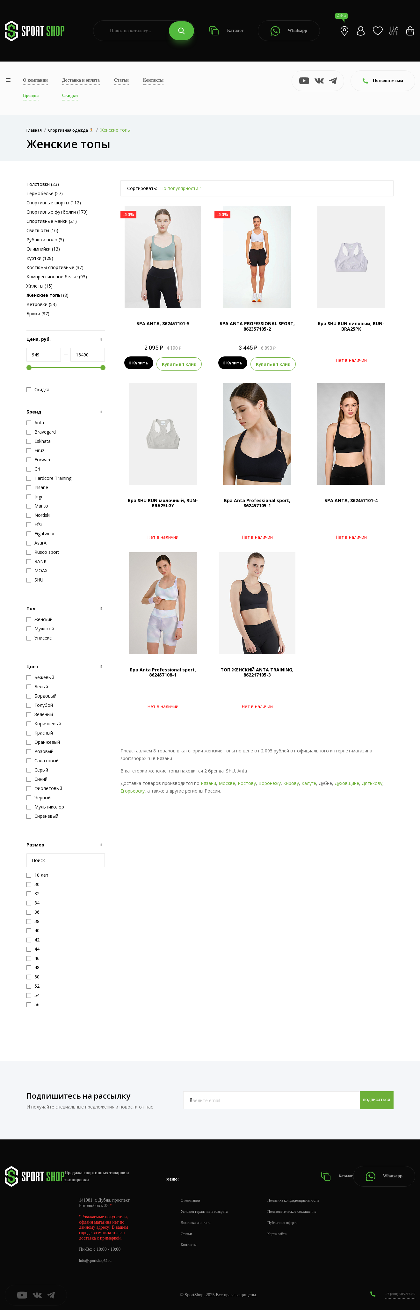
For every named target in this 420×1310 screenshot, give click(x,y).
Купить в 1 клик (179, 363)
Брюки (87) (37, 314)
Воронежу (269, 781)
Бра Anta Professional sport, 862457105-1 (257, 501)
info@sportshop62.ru (98, 1260)
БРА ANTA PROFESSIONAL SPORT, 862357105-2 (257, 326)
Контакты (153, 80)
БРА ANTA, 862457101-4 (351, 498)
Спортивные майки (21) (51, 221)
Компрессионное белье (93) (56, 277)
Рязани (208, 781)
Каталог (226, 31)
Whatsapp (289, 31)
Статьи (121, 80)
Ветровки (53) (41, 304)
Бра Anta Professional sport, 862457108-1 (163, 670)
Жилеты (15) (39, 286)
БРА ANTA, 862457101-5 (163, 323)
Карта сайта (287, 1233)
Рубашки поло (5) (45, 240)
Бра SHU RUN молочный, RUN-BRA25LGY (163, 501)
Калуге (308, 781)
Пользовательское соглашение (304, 1211)
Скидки (70, 95)
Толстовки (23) (42, 184)
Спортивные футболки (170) (57, 212)
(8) (47, 295)
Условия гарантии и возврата (208, 1211)
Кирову (291, 781)
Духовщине (347, 781)
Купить (138, 363)
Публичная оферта (293, 1222)
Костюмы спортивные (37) (54, 267)
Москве (227, 781)
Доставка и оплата (81, 80)
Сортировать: (142, 188)
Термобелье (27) (44, 193)
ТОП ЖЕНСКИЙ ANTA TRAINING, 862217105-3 (257, 670)
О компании (35, 80)
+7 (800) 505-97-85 (397, 1294)
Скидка (37, 389)
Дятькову (372, 781)
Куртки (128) (39, 258)
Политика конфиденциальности (306, 1200)
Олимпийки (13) (43, 249)
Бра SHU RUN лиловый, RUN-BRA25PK (351, 326)
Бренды (31, 95)
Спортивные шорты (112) (53, 203)
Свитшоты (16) (42, 230)
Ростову (247, 781)
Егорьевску (132, 789)
